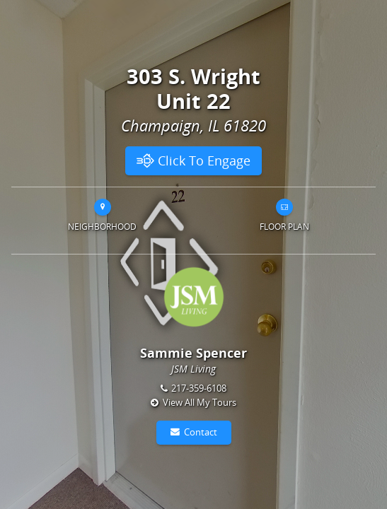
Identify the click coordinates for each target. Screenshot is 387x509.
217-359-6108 (198, 388)
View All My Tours (199, 402)
